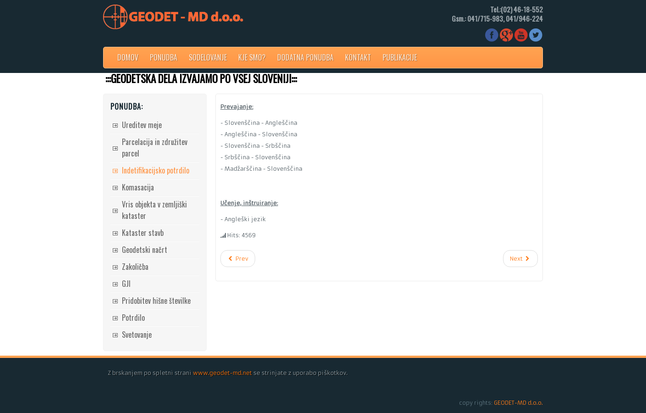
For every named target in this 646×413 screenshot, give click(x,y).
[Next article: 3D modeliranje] (520, 258)
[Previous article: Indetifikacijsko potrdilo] (237, 258)
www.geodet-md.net (222, 372)
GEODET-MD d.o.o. (518, 402)
